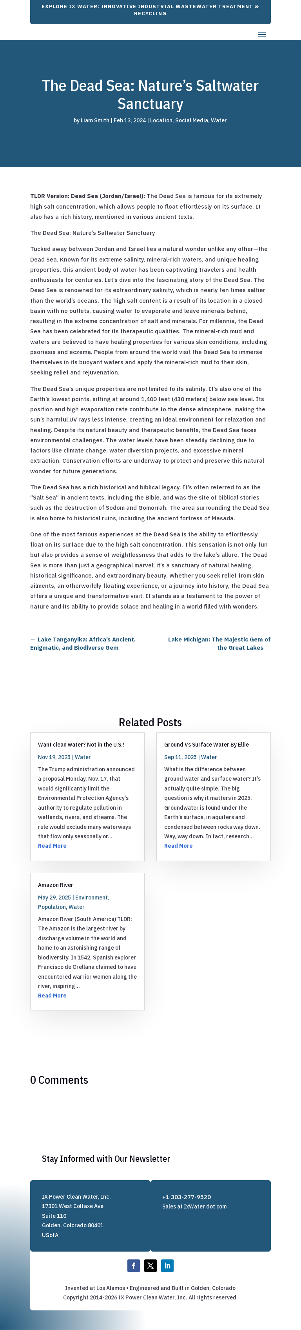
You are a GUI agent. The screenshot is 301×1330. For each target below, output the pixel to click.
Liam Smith (95, 120)
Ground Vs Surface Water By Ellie (206, 744)
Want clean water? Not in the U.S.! (81, 744)
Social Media (191, 120)
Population (52, 906)
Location (161, 120)
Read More (52, 845)
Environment (91, 897)
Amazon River (55, 884)
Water (219, 120)
